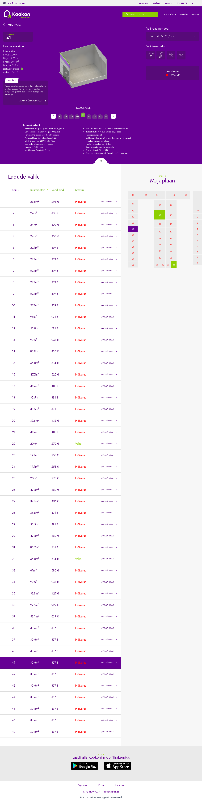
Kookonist (143, 3)
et (193, 3)
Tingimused (82, 785)
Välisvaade (170, 14)
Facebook (120, 785)
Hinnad (184, 14)
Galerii (156, 3)
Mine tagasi (14, 24)
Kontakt (168, 3)
